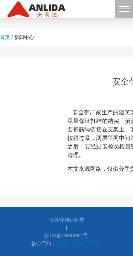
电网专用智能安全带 (78, 243)
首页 (5, 37)
